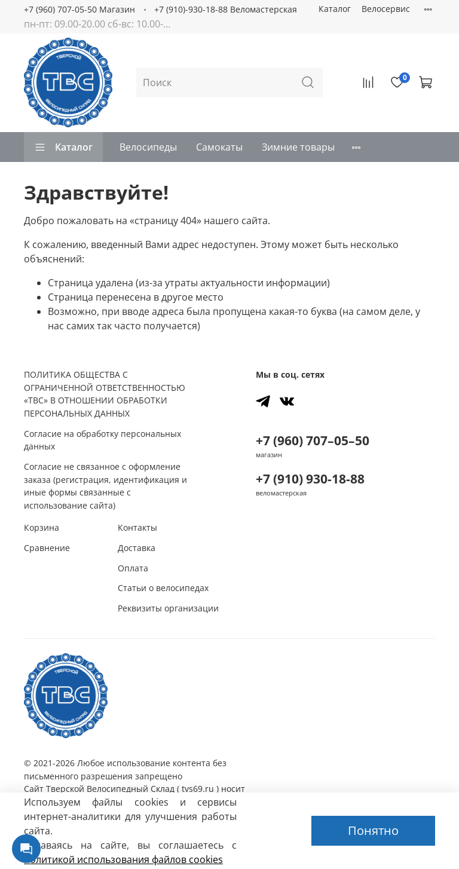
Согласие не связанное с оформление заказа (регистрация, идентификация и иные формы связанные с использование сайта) (105, 486)
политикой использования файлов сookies (123, 859)
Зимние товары (298, 147)
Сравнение (47, 547)
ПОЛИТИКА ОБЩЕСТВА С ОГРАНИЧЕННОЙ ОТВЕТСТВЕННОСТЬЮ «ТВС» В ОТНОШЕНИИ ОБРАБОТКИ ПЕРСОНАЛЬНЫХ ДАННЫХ (104, 394)
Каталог (335, 8)
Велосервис (386, 8)
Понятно (373, 830)
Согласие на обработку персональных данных (102, 440)
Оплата (133, 568)
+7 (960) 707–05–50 (312, 440)
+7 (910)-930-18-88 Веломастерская (225, 9)
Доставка (136, 547)
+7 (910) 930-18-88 (310, 478)
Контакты (137, 527)
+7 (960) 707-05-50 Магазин (79, 9)
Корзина (41, 527)
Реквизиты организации (168, 608)
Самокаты (219, 147)
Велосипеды (148, 147)
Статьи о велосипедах (163, 587)
